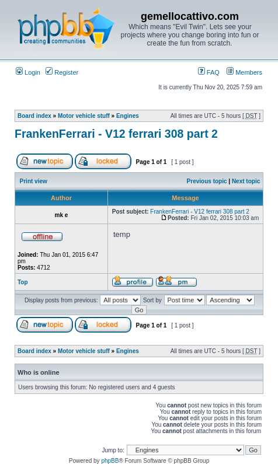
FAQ (209, 72)
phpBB (110, 461)
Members (244, 72)
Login (28, 72)
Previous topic (207, 181)
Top (23, 282)
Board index (34, 116)
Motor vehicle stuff (84, 116)
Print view (33, 181)
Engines (127, 116)
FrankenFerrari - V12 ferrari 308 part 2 (116, 133)
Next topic (246, 181)
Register (62, 72)
